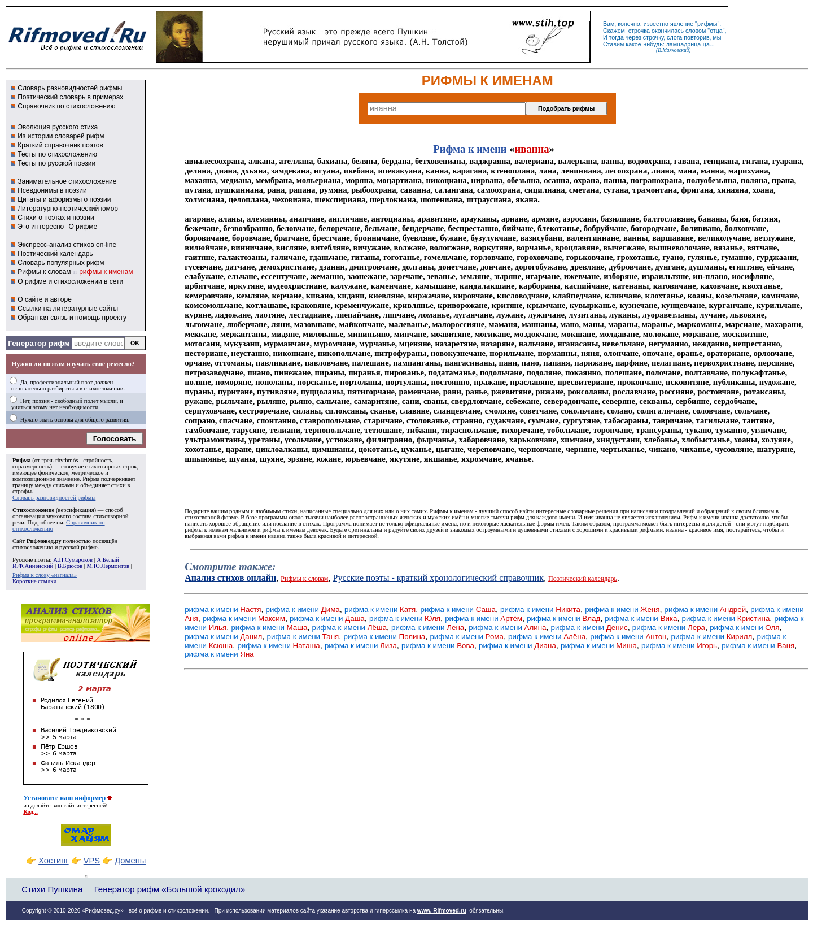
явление (681, 23)
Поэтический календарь (55, 254)
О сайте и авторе (45, 299)
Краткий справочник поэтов (60, 145)
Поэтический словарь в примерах (70, 97)
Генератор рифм (38, 343)
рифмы (707, 23)
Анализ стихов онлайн (230, 578)
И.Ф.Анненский (32, 566)
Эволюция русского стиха (58, 127)
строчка (639, 30)
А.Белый (108, 560)
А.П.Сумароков (73, 560)
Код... (30, 812)
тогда (616, 37)
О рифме (82, 227)
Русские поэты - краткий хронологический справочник (438, 578)
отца (716, 30)
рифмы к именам (106, 272)
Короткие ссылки (34, 581)
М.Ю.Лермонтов (108, 566)
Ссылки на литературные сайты (68, 308)
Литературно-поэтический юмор (68, 208)
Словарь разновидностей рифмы (70, 88)
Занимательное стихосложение (67, 181)
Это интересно (41, 227)
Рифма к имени (469, 149)
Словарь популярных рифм (61, 263)
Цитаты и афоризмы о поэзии (64, 199)
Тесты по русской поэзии (56, 163)
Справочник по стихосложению (66, 106)
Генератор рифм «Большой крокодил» (169, 889)
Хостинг (53, 860)
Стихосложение (33, 510)
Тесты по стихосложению (57, 154)
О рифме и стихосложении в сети (70, 281)
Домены (130, 860)
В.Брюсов (70, 566)
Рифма (21, 460)
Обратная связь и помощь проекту (72, 318)
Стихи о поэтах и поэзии (56, 218)
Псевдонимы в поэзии (52, 190)
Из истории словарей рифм (61, 136)
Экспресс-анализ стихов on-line (67, 245)
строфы (22, 491)
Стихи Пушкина (51, 889)
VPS (92, 860)
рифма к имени (223, 609)
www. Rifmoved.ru (441, 910)
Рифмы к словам (44, 272)
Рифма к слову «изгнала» (44, 575)
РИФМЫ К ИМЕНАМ (487, 80)
